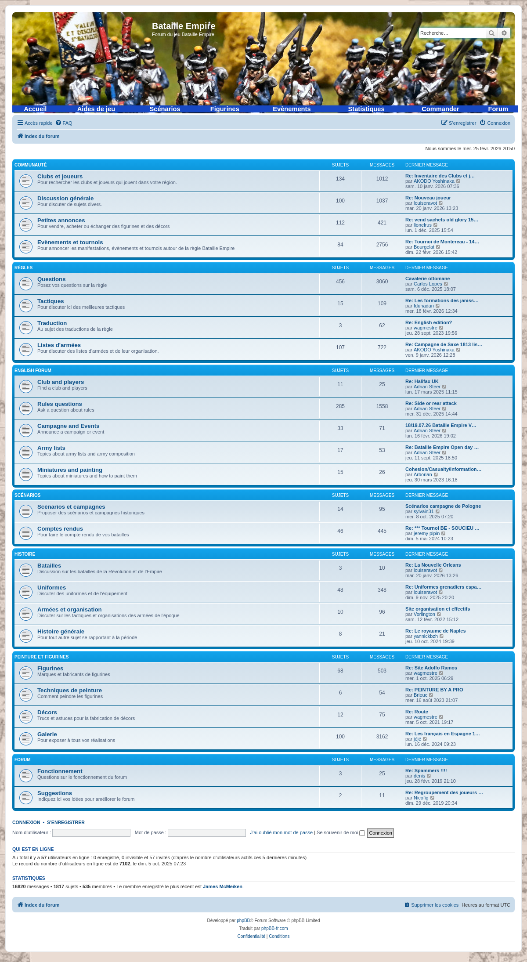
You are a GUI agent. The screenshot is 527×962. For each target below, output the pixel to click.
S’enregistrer (66, 822)
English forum (32, 370)
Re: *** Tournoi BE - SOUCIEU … (442, 528)
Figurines (224, 108)
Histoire (24, 554)
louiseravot (425, 203)
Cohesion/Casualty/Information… (443, 469)
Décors (47, 712)
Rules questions (59, 404)
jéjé (417, 738)
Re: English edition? (428, 322)
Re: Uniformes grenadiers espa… (443, 586)
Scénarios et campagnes (71, 506)
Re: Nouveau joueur (428, 197)
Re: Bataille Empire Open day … (442, 447)
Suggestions (54, 793)
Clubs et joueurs (60, 176)
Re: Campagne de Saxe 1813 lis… (443, 344)
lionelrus (423, 225)
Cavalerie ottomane (427, 278)
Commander (440, 108)
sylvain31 (424, 511)
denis (419, 775)
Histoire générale (60, 631)
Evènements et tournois (70, 242)
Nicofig (421, 797)
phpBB (243, 920)
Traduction (52, 323)
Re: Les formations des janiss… (442, 300)
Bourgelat (424, 247)
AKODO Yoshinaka (434, 181)
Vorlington (424, 614)
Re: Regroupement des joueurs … (444, 792)
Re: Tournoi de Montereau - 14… (442, 241)
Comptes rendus (60, 528)
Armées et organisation (69, 609)
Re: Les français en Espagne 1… (442, 733)
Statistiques (366, 108)
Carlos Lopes (428, 283)
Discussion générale (65, 198)
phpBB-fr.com (274, 928)
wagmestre (425, 327)
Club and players (60, 382)
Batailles (49, 565)
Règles (23, 267)
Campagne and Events (68, 426)
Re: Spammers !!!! (426, 770)
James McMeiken (222, 886)
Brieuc (420, 695)
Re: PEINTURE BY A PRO (434, 689)
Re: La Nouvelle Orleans (433, 565)
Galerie (47, 734)
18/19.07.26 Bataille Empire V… (440, 425)
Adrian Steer (427, 386)
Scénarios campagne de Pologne (443, 506)
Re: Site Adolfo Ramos (431, 667)
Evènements (291, 108)
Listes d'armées (59, 345)
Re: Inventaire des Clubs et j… (440, 175)
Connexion (26, 822)
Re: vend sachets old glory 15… (441, 219)
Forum (498, 108)
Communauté (30, 165)
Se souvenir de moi (341, 832)
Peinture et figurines (41, 657)
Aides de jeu (96, 108)
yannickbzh (426, 636)
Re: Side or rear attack (431, 403)
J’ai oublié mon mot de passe (281, 832)
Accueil (35, 108)
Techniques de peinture (69, 690)
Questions (51, 279)
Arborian (423, 474)
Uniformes (51, 587)
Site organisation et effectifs (437, 608)
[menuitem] (63, 123)
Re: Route (416, 711)
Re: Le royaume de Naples (435, 630)
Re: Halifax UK (422, 381)
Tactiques (50, 301)
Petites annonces (61, 220)
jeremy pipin (427, 533)
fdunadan (424, 305)
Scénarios (165, 108)
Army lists (51, 448)
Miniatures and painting (69, 470)
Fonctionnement (60, 771)
